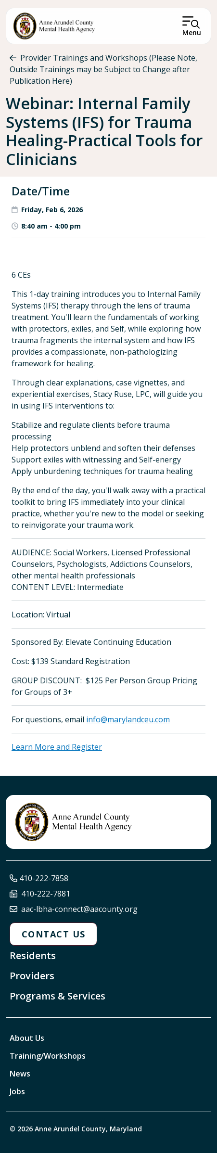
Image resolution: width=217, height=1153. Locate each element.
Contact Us (53, 934)
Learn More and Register (57, 747)
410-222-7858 (43, 878)
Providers (32, 975)
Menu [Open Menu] (191, 32)
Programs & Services (57, 995)
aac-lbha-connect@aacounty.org (79, 909)
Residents (33, 955)
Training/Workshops (48, 1056)
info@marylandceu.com (128, 719)
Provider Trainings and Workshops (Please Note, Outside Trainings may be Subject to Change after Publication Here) (103, 69)
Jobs (17, 1091)
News (20, 1073)
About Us (27, 1038)
